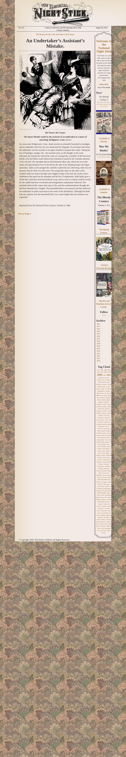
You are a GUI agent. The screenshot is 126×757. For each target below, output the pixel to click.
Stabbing (102, 515)
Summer (103, 519)
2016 (98, 336)
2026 (98, 361)
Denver (107, 426)
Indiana (98, 455)
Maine (109, 462)
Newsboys (98, 482)
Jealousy (99, 457)
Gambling (103, 446)
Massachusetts (101, 466)
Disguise (108, 431)
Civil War (104, 411)
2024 (98, 356)
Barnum (108, 391)
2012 (98, 326)
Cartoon (109, 404)
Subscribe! (104, 84)
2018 (98, 341)
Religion (98, 499)
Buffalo (104, 400)
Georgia (99, 448)
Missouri (99, 470)
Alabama (104, 384)
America (108, 386)
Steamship (100, 517)
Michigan (100, 468)
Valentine (103, 526)
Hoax (104, 451)
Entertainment (100, 439)
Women (104, 533)
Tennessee (108, 521)
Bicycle (109, 393)
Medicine (107, 466)
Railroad (98, 497)
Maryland (106, 464)
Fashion (103, 442)
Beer (103, 393)
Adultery (108, 380)
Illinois (107, 453)
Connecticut (101, 417)
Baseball (99, 393)
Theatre (101, 524)
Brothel (99, 400)
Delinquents (102, 426)
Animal (98, 389)
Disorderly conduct (101, 433)
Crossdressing (106, 422)
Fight (107, 442)
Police (109, 490)
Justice (104, 457)
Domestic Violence (100, 435)
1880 (109, 372)
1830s (105, 370)
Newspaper (104, 482)
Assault (102, 389)
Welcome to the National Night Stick (104, 46)
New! (99, 92)
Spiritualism (104, 510)
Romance (100, 504)
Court (97, 420)
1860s (101, 372)
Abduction (101, 377)
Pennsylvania (100, 486)
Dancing (103, 424)
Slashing (107, 508)
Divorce (109, 433)
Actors (103, 380)
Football (103, 444)
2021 (98, 348)
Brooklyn (108, 397)
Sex (104, 508)
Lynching (104, 462)
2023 (98, 353)
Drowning (108, 435)
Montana (104, 470)
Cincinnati (99, 411)
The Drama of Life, (43, 34)
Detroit (105, 428)
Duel (99, 437)
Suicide (98, 519)
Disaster (103, 431)
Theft (105, 524)
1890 (104, 375)
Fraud (98, 446)
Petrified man (100, 488)
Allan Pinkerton (101, 386)
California (99, 404)
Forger (108, 444)
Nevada (104, 473)
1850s (98, 372)
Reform (109, 497)
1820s (102, 370)
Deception (108, 424)
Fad (110, 439)
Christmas (107, 408)
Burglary (101, 402)
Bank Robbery (101, 391)
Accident (99, 380)
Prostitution (108, 495)
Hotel (103, 453)
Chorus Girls (101, 408)
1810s (98, 370)
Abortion (107, 377)
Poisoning (105, 490)
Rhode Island (101, 502)
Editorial (103, 437)
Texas (97, 524)
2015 (98, 334)
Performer (107, 486)
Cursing (98, 424)
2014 (98, 331)
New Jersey (106, 475)
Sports (99, 513)
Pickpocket (99, 490)
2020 (98, 346)
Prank (98, 495)
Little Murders (106, 459)
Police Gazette (101, 493)
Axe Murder (108, 389)
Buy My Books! (104, 148)
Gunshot (100, 451)
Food (99, 444)
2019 (98, 343)
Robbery (107, 502)
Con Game (106, 415)
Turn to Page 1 (24, 214)
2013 (98, 329)
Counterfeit (107, 417)
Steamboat (108, 515)
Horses (100, 453)
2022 (98, 351)
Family (98, 442)
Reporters (103, 499)
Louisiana (99, 462)
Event (106, 439)
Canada (104, 404)
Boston (105, 395)
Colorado (108, 413)
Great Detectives (106, 448)
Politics (108, 493)
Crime (106, 420)
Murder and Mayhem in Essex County (104, 304)
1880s (99, 374)
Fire (110, 442)
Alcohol (109, 384)
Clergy (109, 411)
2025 (98, 358)
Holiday (108, 451)
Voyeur (99, 528)
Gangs (108, 446)
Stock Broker (106, 517)
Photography (107, 488)
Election (108, 437)
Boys (98, 397)
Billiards (98, 395)
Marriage (101, 464)
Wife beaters (103, 530)
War (103, 528)
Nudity (109, 482)
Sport (109, 510)
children (109, 406)
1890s (108, 375)
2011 (98, 324)
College (104, 413)
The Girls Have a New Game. (63, 34)
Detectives (100, 428)
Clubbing (99, 413)
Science (109, 506)
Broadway (102, 397)
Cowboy (102, 420)
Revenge (109, 499)
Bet (105, 393)
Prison (102, 495)
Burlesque (106, 402)
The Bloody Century (104, 199)
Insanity (103, 455)
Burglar (108, 400)
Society (98, 510)
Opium (108, 484)
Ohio (104, 484)
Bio (102, 395)
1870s (105, 372)
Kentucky (99, 459)
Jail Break (108, 455)
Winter (108, 530)
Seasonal (100, 508)
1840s (109, 370)
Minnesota (106, 468)
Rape (102, 497)
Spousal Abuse (105, 513)
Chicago (104, 406)
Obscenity (100, 484)
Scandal (104, 506)
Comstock (100, 415)
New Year (104, 477)
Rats (106, 497)
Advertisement (101, 382)
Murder (109, 470)
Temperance (102, 521)
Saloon (105, 504)
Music (100, 473)
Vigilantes (108, 526)
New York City (105, 479)
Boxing (109, 395)
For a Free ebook (104, 87)
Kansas (108, 457)
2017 (98, 339)
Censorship (99, 406)
